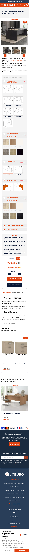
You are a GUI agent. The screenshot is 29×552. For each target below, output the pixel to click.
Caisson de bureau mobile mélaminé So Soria (14, 364)
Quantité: (14, 271)
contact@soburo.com (14, 523)
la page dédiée (12, 464)
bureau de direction (16, 60)
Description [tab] (7, 292)
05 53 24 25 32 (14, 518)
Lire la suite (5, 328)
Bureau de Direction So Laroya (11, 413)
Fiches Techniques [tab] (17, 292)
